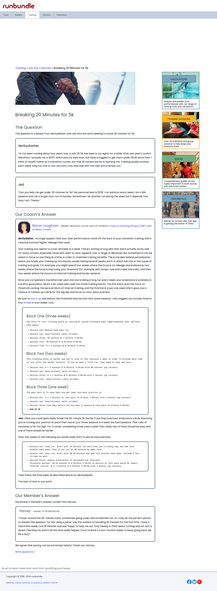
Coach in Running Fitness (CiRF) (127, 226)
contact (46, 582)
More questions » (25, 552)
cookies (36, 582)
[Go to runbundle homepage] (19, 7)
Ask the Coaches (40, 68)
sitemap (10, 582)
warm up (36, 298)
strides (28, 302)
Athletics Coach (41, 229)
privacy (26, 582)
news (18, 582)
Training (20, 68)
